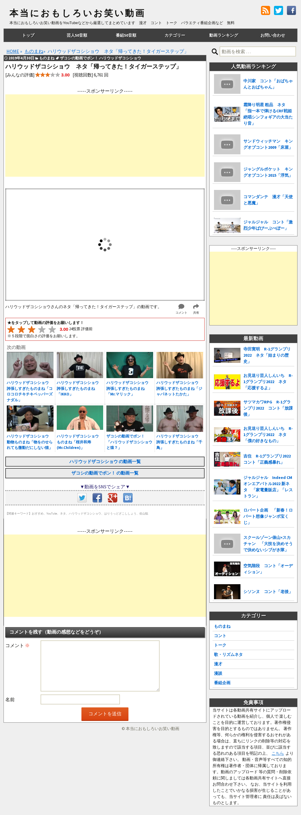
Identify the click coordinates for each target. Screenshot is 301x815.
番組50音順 (126, 35)
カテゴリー (175, 35)
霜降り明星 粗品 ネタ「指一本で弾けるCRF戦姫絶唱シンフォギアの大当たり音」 (268, 114)
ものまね (222, 626)
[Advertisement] (105, 135)
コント (220, 635)
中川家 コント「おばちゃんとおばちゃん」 (268, 84)
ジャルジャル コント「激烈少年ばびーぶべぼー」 (268, 225)
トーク (220, 645)
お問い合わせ (272, 35)
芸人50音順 (77, 35)
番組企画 (222, 682)
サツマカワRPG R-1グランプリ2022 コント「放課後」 (268, 408)
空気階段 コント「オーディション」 (268, 568)
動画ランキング (223, 35)
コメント (17, 645)
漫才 (218, 664)
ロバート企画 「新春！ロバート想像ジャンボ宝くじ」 (268, 516)
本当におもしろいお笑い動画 (77, 13)
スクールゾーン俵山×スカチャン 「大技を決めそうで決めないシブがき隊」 (268, 543)
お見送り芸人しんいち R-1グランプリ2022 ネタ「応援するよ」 (268, 381)
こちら (278, 753)
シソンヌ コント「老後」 (268, 591)
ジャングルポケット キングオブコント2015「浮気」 (268, 172)
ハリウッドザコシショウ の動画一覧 (105, 461)
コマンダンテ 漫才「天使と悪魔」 (268, 200)
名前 (10, 699)
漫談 (218, 673)
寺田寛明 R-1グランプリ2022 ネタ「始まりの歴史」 (267, 355)
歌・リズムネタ (228, 654)
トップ (28, 35)
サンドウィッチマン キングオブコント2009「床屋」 (268, 144)
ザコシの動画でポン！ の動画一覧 (104, 473)
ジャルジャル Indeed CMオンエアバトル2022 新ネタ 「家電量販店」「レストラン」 (268, 487)
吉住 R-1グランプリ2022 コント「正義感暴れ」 (268, 459)
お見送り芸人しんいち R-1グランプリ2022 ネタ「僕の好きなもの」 (268, 434)
